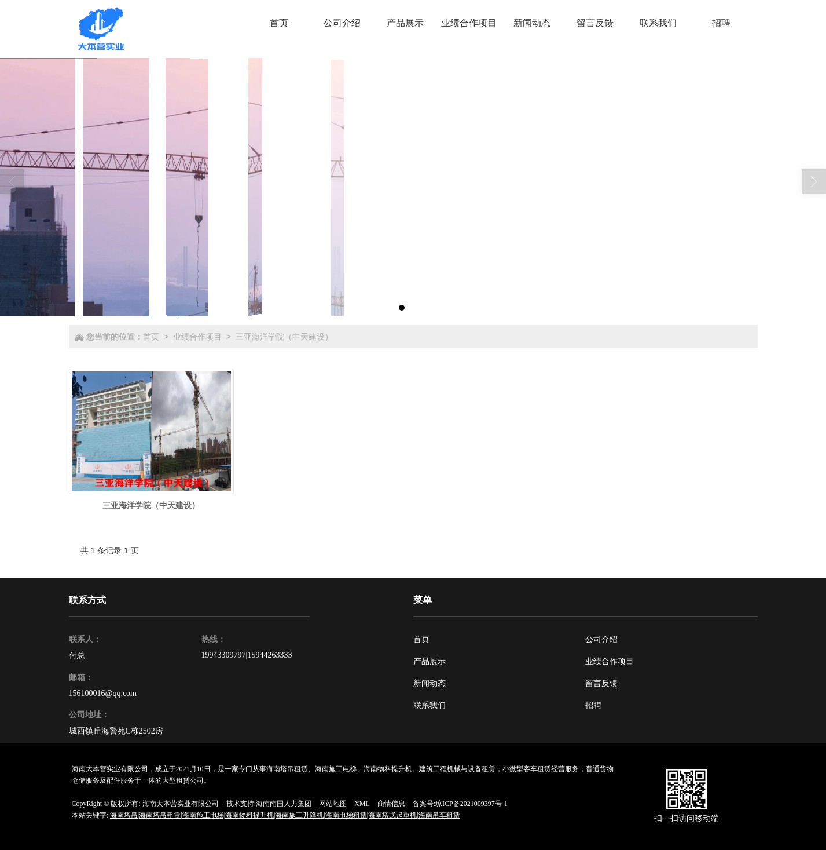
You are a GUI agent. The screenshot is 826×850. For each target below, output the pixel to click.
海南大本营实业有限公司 (180, 804)
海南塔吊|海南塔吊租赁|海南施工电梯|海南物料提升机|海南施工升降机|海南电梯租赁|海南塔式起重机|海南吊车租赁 (285, 815)
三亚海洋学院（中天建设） (284, 336)
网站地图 (333, 804)
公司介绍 (601, 639)
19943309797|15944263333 (246, 655)
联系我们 (429, 705)
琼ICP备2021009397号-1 (471, 804)
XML (362, 804)
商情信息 (391, 804)
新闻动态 (429, 683)
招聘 (593, 705)
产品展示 (429, 661)
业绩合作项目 (197, 336)
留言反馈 (601, 683)
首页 (151, 336)
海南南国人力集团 (283, 804)
